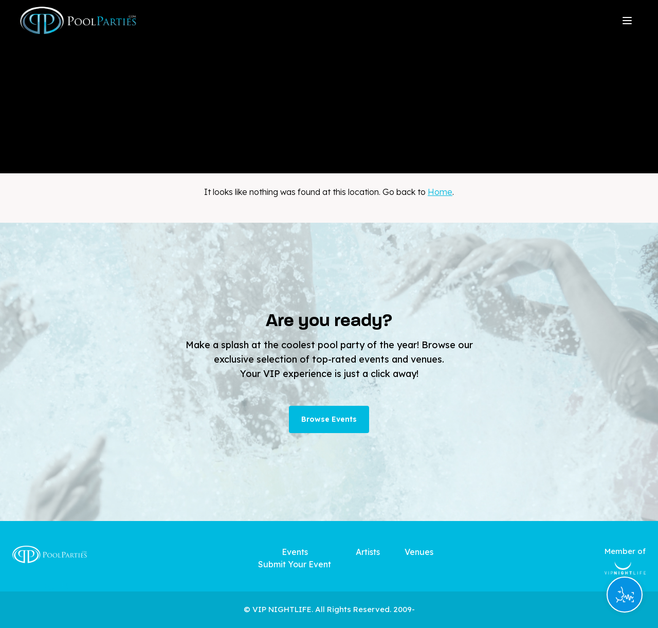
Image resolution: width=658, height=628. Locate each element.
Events (295, 552)
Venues (419, 552)
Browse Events (329, 419)
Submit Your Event (294, 564)
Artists (368, 552)
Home (440, 192)
